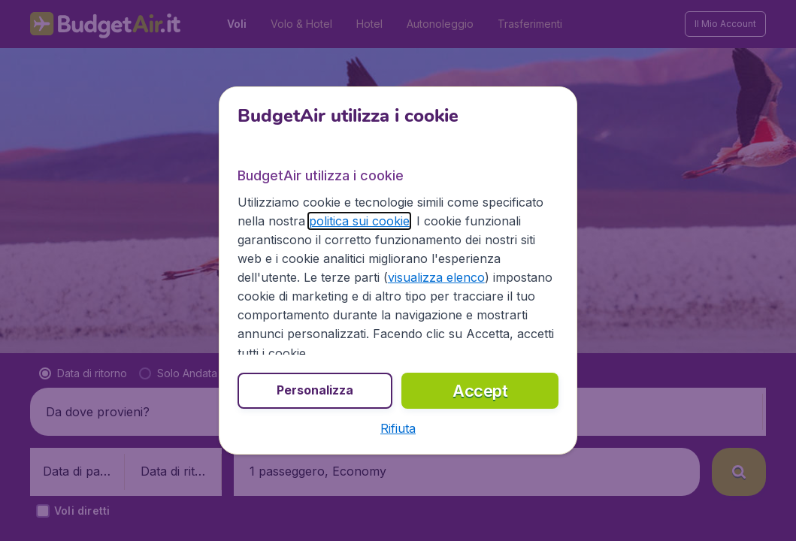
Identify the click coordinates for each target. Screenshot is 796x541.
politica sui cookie (359, 220)
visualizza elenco (436, 277)
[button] (398, 428)
